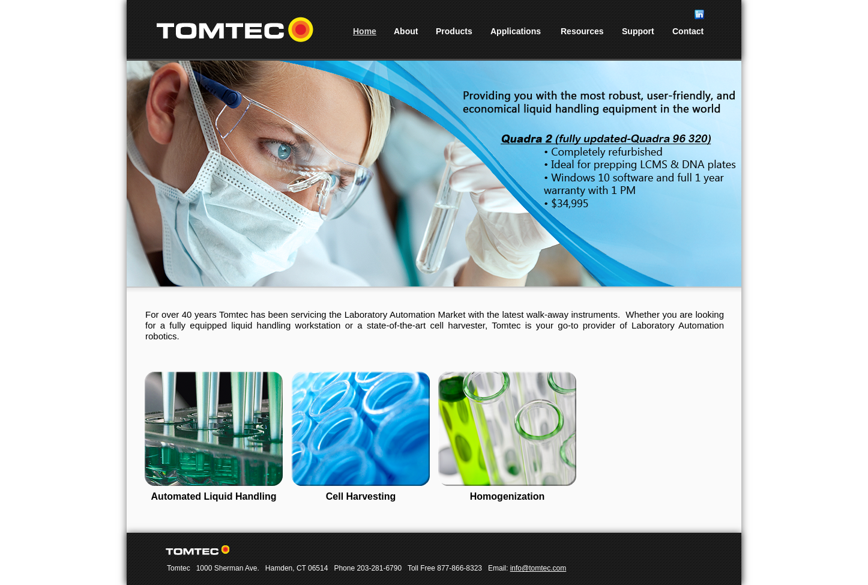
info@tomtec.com (538, 568)
